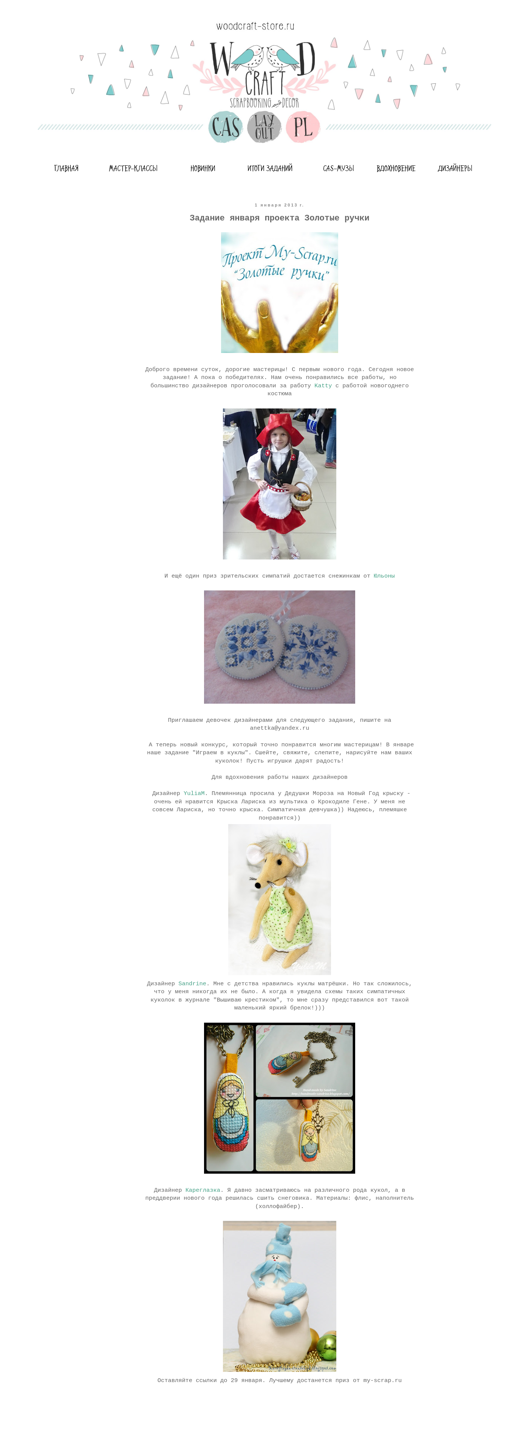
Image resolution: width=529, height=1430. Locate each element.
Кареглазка (203, 1190)
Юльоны (384, 576)
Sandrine (192, 983)
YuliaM (194, 793)
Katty (323, 385)
